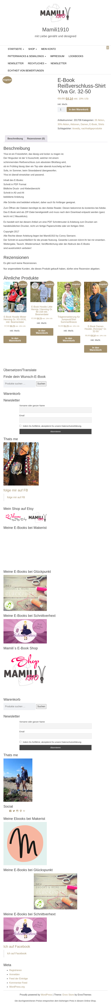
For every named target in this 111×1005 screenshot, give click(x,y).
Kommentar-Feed (18, 983)
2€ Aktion (99, 120)
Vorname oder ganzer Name (32, 405)
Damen (84, 124)
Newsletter (16, 63)
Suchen (41, 383)
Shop (32, 49)
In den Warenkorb (78, 109)
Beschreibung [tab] (15, 138)
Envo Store (68, 994)
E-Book (93, 124)
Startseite (16, 49)
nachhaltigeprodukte (91, 128)
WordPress (46, 994)
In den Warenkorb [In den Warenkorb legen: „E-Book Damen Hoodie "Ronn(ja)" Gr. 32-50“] (96, 348)
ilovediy (76, 128)
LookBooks (76, 56)
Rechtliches (37, 63)
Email (21, 415)
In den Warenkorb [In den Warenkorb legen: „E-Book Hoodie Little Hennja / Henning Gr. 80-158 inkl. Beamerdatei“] (42, 331)
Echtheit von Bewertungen (26, 70)
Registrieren (15, 970)
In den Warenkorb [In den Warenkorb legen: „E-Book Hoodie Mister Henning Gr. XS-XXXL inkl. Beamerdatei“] (15, 339)
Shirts (101, 124)
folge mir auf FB (15, 490)
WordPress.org (17, 987)
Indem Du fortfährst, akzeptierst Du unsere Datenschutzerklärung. (50, 426)
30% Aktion (63, 124)
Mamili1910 (55, 30)
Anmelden (14, 974)
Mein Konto (48, 49)
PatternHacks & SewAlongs (27, 56)
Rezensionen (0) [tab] (36, 138)
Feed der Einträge (18, 978)
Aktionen (74, 124)
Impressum (57, 56)
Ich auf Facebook (16, 946)
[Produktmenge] (62, 109)
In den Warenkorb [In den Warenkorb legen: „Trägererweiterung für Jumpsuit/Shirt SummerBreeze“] (69, 339)
